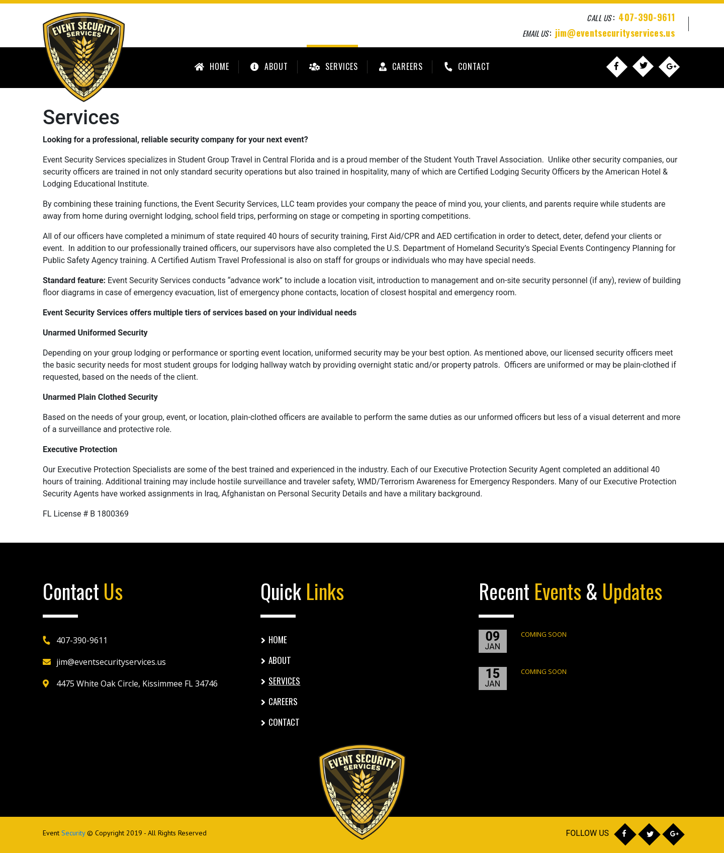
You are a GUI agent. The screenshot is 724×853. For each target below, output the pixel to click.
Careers (400, 66)
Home (210, 66)
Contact (466, 66)
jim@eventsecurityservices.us (615, 32)
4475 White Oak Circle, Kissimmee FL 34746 (137, 683)
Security (73, 832)
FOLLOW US (587, 833)
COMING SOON (544, 634)
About (268, 66)
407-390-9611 (646, 17)
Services (332, 66)
